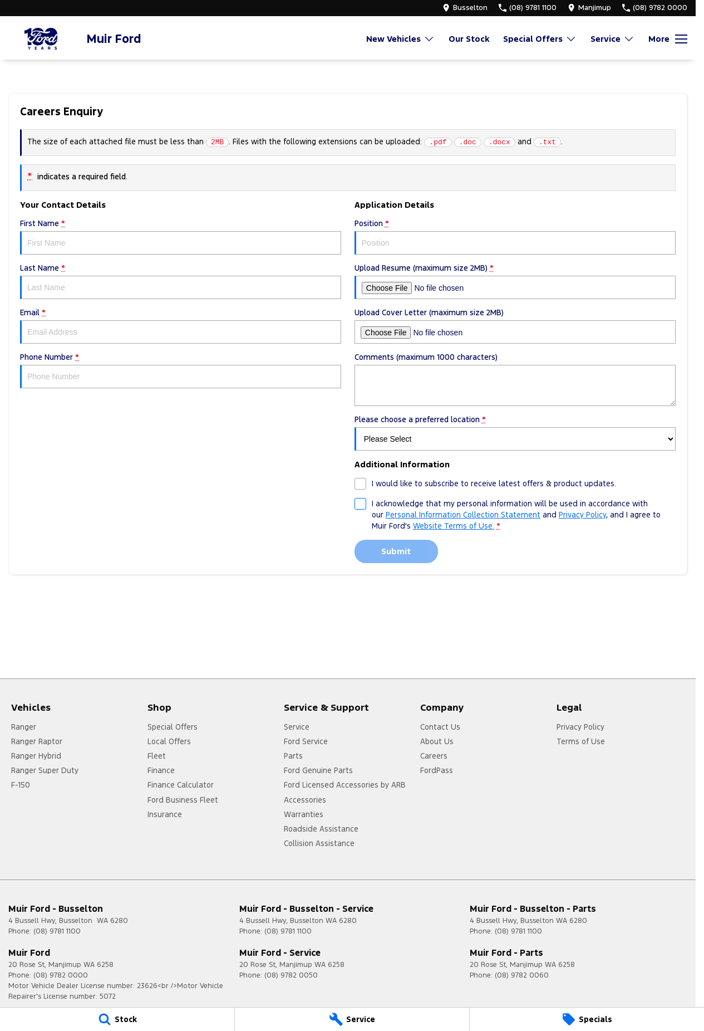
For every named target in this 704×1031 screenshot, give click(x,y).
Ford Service (306, 741)
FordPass (436, 770)
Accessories (305, 800)
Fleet (156, 756)
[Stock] (117, 1019)
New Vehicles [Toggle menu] (400, 38)
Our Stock (469, 38)
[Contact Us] (465, 7)
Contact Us (440, 727)
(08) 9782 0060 (522, 975)
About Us (437, 741)
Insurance (164, 814)
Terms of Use (581, 741)
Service (296, 727)
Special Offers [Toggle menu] (540, 38)
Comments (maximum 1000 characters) (515, 379)
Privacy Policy (580, 727)
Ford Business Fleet (182, 800)
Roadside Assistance (321, 829)
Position (515, 236)
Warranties (303, 814)
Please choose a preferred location (515, 432)
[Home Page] (41, 38)
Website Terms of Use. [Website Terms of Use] (453, 526)
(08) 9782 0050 (291, 975)
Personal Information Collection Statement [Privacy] (463, 515)
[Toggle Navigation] (667, 39)
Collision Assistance (319, 843)
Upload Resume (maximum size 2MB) (515, 281)
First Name (180, 236)
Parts (293, 756)
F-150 (20, 785)
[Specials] (587, 1019)
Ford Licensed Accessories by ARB (345, 785)
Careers (433, 756)
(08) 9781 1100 (57, 931)
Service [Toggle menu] (612, 38)
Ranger (23, 727)
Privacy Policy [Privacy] (582, 515)
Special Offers (172, 727)
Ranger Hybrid (36, 756)
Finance (161, 770)
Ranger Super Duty (44, 770)
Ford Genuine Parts (318, 770)
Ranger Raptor (36, 741)
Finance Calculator (180, 785)
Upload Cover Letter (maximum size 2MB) (515, 325)
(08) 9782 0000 (60, 975)
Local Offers (169, 741)
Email (180, 325)
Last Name (180, 281)
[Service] (352, 1019)
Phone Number (180, 370)
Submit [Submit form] (396, 551)
